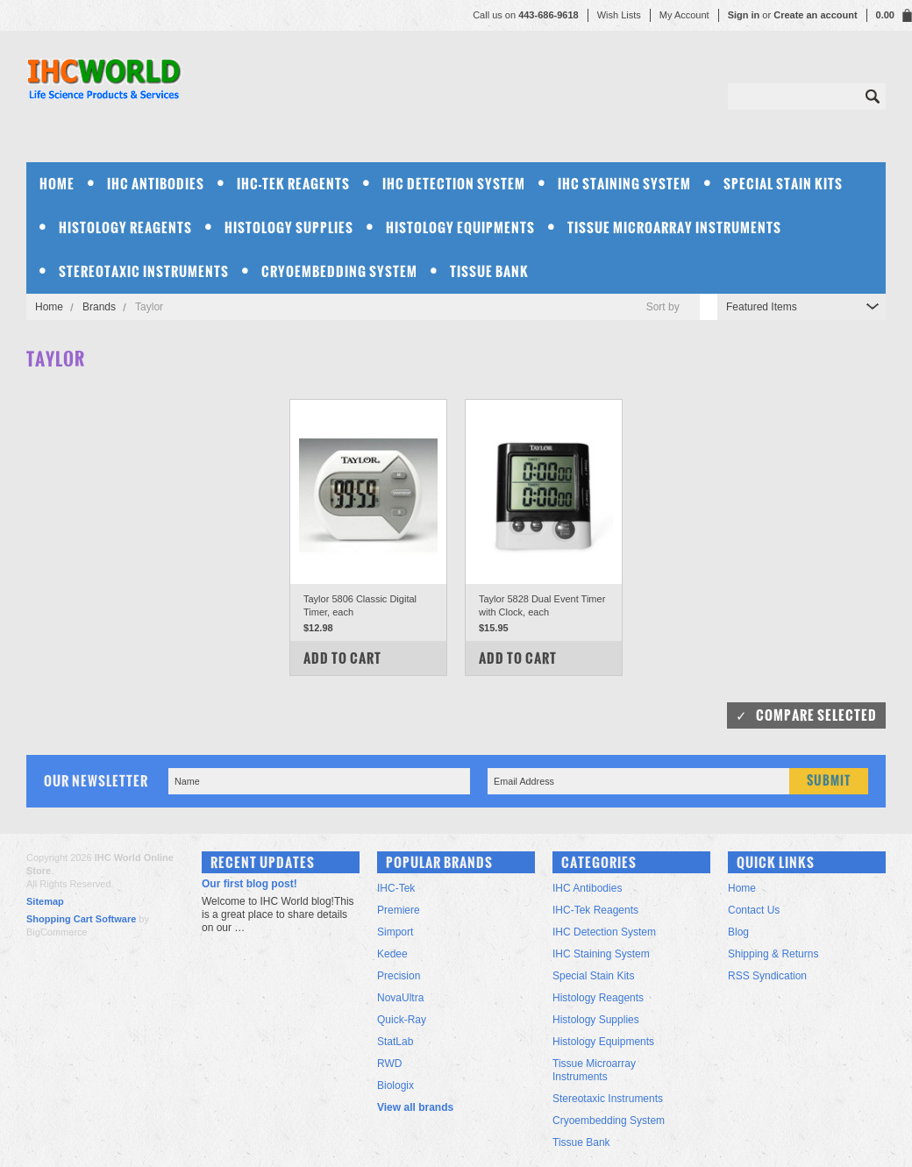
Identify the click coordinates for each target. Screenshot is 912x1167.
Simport (395, 932)
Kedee (392, 954)
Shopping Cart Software (81, 919)
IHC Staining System (624, 184)
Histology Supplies (288, 227)
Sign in (744, 15)
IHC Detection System (453, 184)
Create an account (815, 15)
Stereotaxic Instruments (144, 271)
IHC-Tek (396, 888)
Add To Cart (342, 658)
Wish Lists (619, 15)
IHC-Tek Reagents (293, 184)
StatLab (395, 1041)
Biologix (395, 1085)
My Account (684, 15)
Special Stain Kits (783, 184)
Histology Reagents (125, 227)
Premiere (398, 910)
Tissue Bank (489, 271)
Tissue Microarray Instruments (674, 227)
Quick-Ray (401, 1020)
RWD (389, 1063)
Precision (398, 976)
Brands (99, 307)
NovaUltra (400, 998)
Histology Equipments (460, 227)
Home (49, 307)
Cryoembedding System (339, 271)
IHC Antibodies (155, 184)
